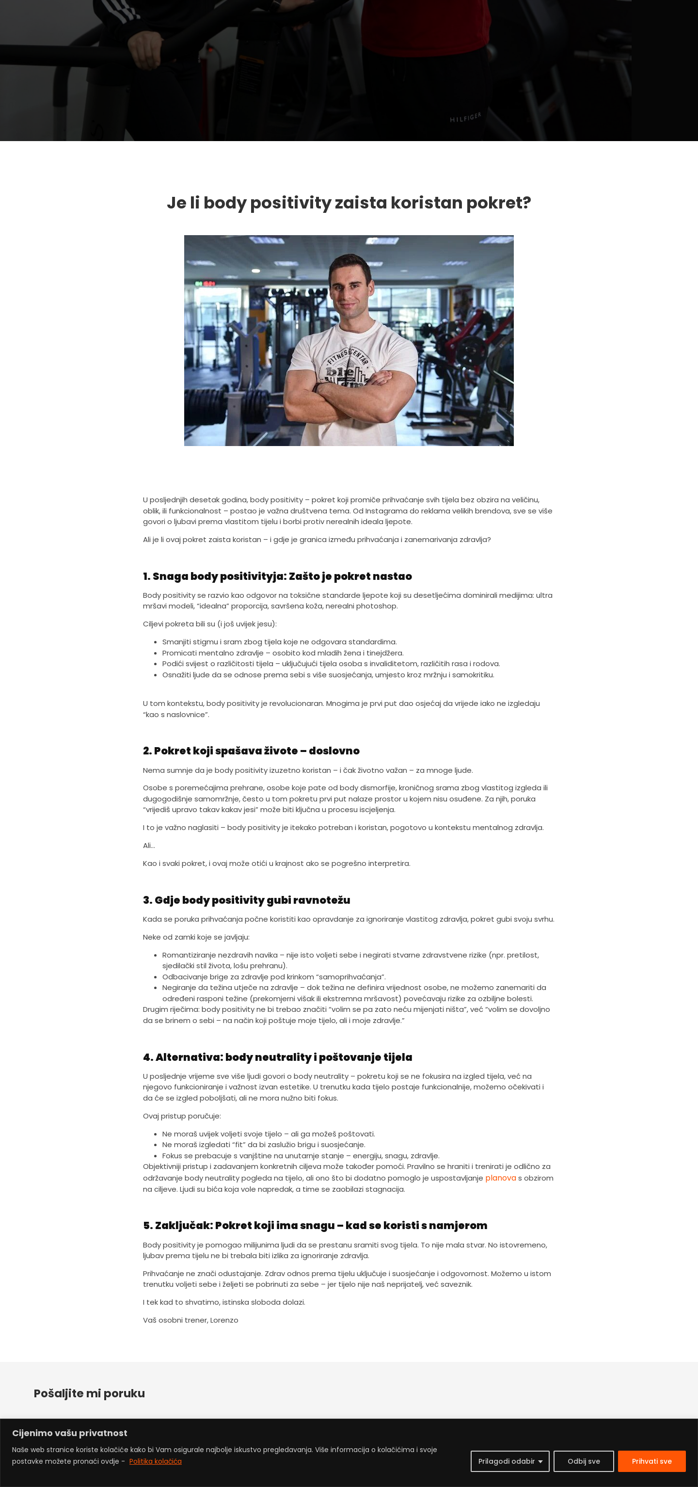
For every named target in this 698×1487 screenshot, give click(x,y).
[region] (349, 1453)
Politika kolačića (156, 1461)
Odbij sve (584, 1461)
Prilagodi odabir (506, 1461)
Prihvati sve (652, 1461)
